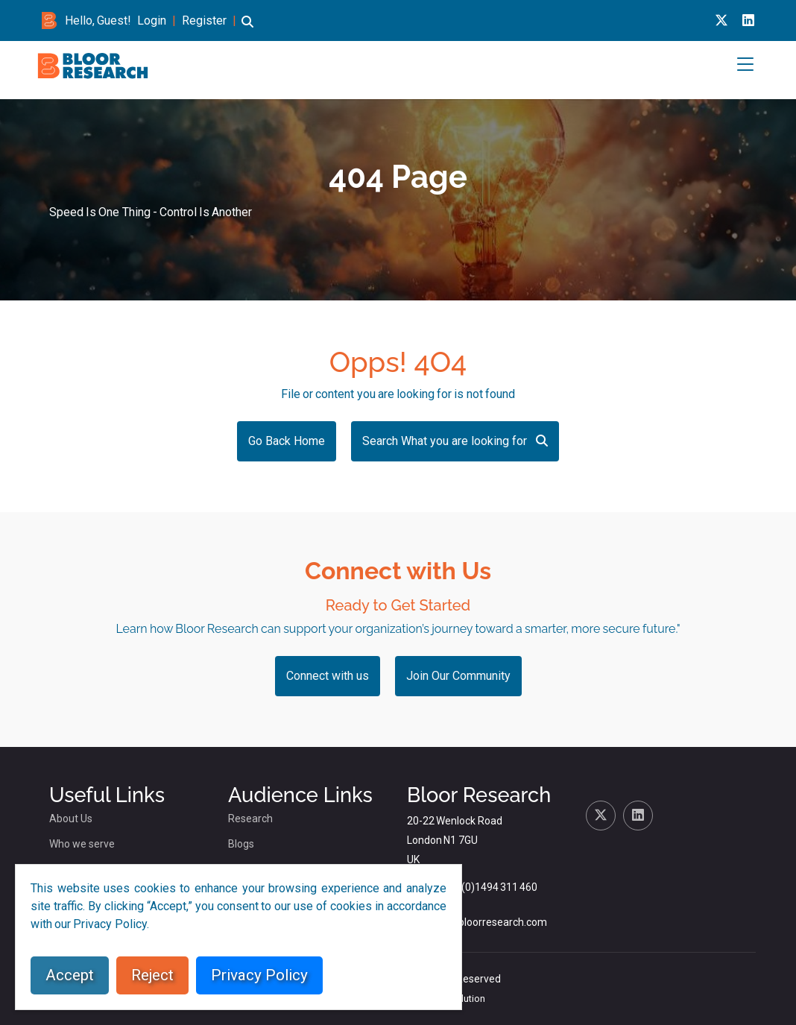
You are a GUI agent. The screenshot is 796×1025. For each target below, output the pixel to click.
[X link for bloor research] (721, 20)
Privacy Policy (259, 975)
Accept (69, 975)
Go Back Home (286, 441)
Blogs (241, 844)
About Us (70, 818)
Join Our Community (458, 676)
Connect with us (327, 676)
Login (151, 20)
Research (250, 818)
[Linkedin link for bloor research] (748, 20)
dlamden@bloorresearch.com (477, 922)
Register (204, 20)
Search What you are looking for (455, 441)
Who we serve (82, 844)
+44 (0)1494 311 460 (489, 887)
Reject (152, 975)
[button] (247, 29)
